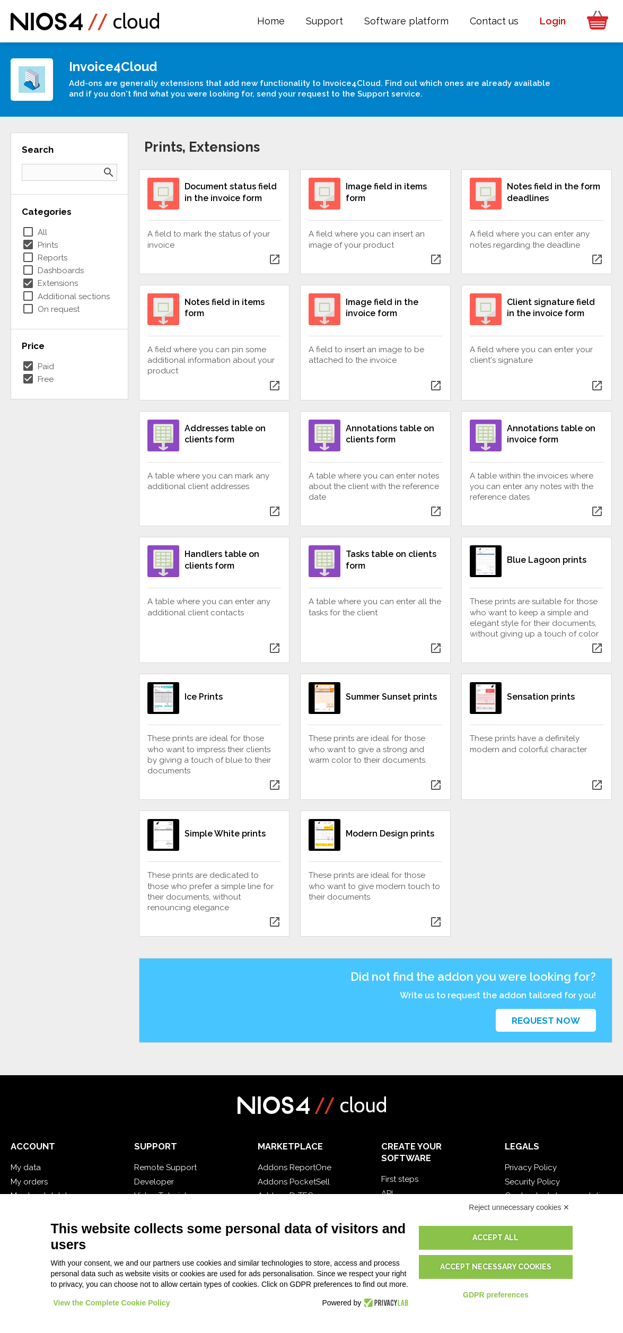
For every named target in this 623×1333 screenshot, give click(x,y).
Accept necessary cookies (495, 1266)
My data (26, 1167)
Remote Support (165, 1167)
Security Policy (532, 1182)
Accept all (495, 1237)
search (108, 172)
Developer (154, 1182)
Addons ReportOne (294, 1167)
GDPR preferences (496, 1295)
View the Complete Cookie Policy (112, 1303)
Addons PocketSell (294, 1182)
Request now (546, 1020)
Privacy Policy (531, 1167)
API (387, 1193)
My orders (29, 1182)
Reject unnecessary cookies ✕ (519, 1207)
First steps (399, 1179)
